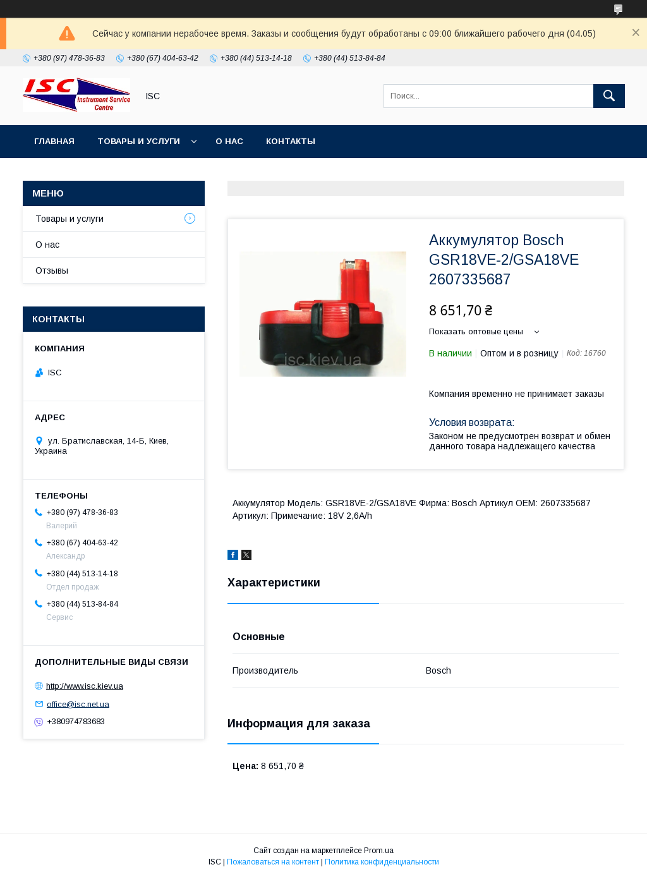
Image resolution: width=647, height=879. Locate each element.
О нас (229, 141)
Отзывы (51, 270)
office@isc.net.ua (78, 703)
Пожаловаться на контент (273, 862)
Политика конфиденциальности (382, 862)
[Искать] (609, 96)
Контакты (290, 141)
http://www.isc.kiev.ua (84, 686)
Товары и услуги (138, 141)
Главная (54, 141)
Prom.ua (379, 850)
